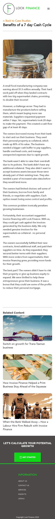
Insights (22, 494)
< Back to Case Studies (17, 21)
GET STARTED (27, 457)
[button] (48, 8)
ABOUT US (22, 481)
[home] (21, 9)
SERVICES (22, 490)
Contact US (23, 485)
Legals (21, 498)
